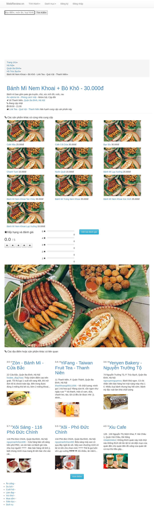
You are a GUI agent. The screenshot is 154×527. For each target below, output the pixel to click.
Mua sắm (10, 498)
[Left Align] (7, 245)
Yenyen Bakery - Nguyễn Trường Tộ (122, 365)
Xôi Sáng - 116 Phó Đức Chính (24, 430)
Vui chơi (10, 495)
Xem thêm (77, 476)
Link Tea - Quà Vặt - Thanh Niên (24, 109)
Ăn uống (10, 483)
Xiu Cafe (117, 427)
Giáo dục (10, 501)
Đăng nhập (78, 4)
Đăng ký (64, 4)
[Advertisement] (77, 37)
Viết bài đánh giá (89, 232)
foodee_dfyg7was (15, 378)
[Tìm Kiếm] (41, 12)
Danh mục (50, 4)
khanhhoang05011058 (65, 385)
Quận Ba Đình (30, 100)
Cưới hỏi (10, 489)
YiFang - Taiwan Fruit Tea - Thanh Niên (74, 367)
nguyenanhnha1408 (16, 442)
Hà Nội (41, 100)
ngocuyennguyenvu (112, 381)
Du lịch (9, 486)
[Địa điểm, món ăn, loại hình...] (20, 12)
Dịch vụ (9, 504)
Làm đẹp (10, 492)
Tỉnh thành (34, 4)
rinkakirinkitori (109, 440)
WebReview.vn (15, 3)
